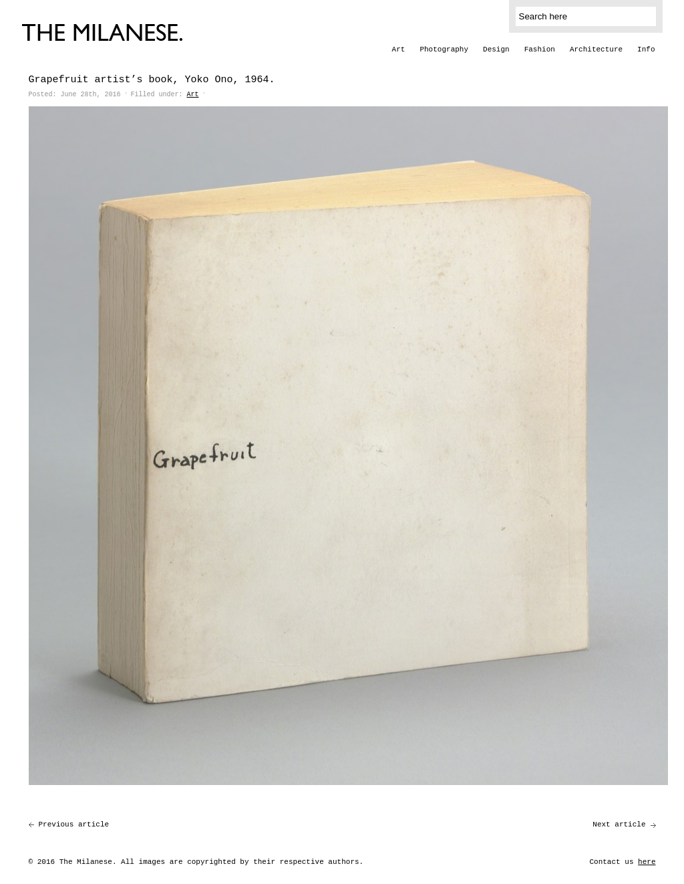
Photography (443, 49)
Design (496, 49)
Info (646, 49)
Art (398, 49)
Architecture (596, 49)
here (646, 862)
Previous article (74, 824)
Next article (618, 824)
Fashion (539, 49)
